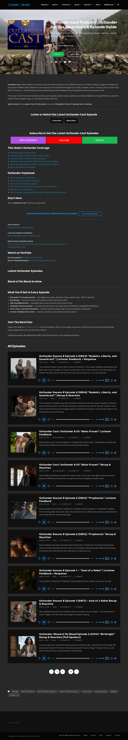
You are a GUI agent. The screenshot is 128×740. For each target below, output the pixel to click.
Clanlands (11, 247)
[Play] (44, 380)
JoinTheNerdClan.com (32, 327)
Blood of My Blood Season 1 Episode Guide (24, 236)
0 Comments (77, 362)
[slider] (73, 380)
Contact (117, 735)
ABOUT (55, 5)
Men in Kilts (21, 247)
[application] (73, 380)
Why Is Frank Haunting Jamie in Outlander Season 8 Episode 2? (33, 186)
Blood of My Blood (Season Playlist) (42, 260)
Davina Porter (86, 691)
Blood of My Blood (28, 691)
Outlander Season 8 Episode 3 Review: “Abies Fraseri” (30, 156)
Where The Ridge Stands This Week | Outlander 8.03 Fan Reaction (35, 164)
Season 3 (45, 244)
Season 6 (19, 244)
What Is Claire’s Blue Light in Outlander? (25, 181)
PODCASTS (66, 5)
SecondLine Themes (34, 736)
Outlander (113, 691)
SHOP (98, 5)
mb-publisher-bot (59, 437)
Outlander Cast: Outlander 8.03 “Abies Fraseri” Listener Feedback (34, 161)
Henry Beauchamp (101, 691)
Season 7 (11, 244)
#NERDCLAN (108, 5)
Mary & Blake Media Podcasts (69, 735)
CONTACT (87, 5)
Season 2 (53, 244)
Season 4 (36, 244)
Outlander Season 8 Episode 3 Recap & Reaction (28, 159)
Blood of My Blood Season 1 (69, 691)
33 (71, 672)
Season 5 (28, 244)
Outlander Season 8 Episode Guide (23, 153)
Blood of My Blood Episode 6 (47, 691)
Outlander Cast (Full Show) (32, 257)
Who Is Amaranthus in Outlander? (23, 167)
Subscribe (75, 54)
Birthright (15, 691)
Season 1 (62, 244)
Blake (53, 362)
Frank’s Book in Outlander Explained (23, 184)
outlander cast (14, 695)
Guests (93, 735)
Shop (101, 735)
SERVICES (44, 5)
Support (109, 735)
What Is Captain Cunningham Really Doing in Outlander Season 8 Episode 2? (38, 192)
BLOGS (76, 5)
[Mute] (97, 381)
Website (57, 54)
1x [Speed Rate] (107, 380)
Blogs (86, 735)
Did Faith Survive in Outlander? (21, 189)
